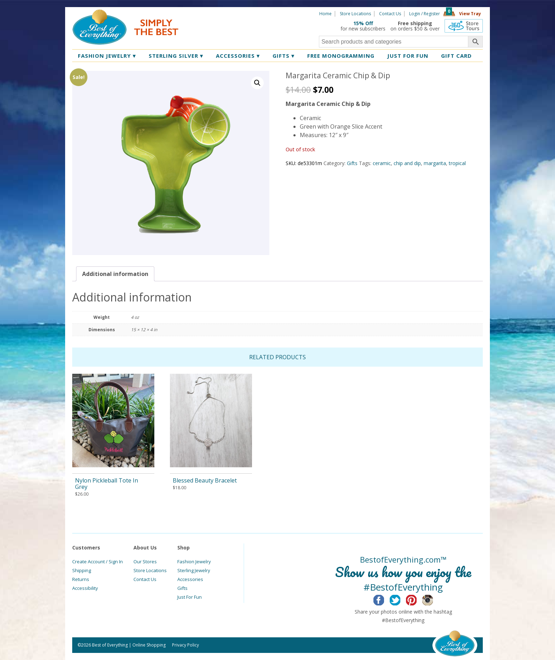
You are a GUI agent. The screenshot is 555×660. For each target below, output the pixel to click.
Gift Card (456, 55)
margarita (435, 163)
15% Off (363, 23)
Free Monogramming (340, 55)
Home (325, 14)
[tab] (115, 273)
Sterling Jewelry (193, 570)
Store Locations (355, 14)
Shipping (81, 570)
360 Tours (464, 26)
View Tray (470, 14)
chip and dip (407, 163)
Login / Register (424, 14)
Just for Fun (407, 55)
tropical (457, 163)
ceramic (382, 163)
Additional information (115, 274)
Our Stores (145, 561)
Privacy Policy (185, 645)
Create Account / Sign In (97, 561)
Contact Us (390, 14)
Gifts (283, 55)
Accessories (238, 55)
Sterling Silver (176, 55)
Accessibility (85, 588)
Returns (80, 579)
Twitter (400, 599)
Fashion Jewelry (107, 55)
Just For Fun (189, 597)
